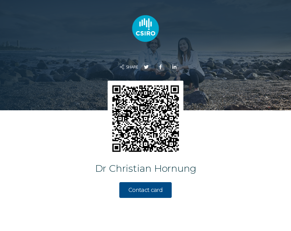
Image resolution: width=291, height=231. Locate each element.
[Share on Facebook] (160, 67)
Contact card (145, 190)
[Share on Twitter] (146, 67)
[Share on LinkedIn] (174, 67)
